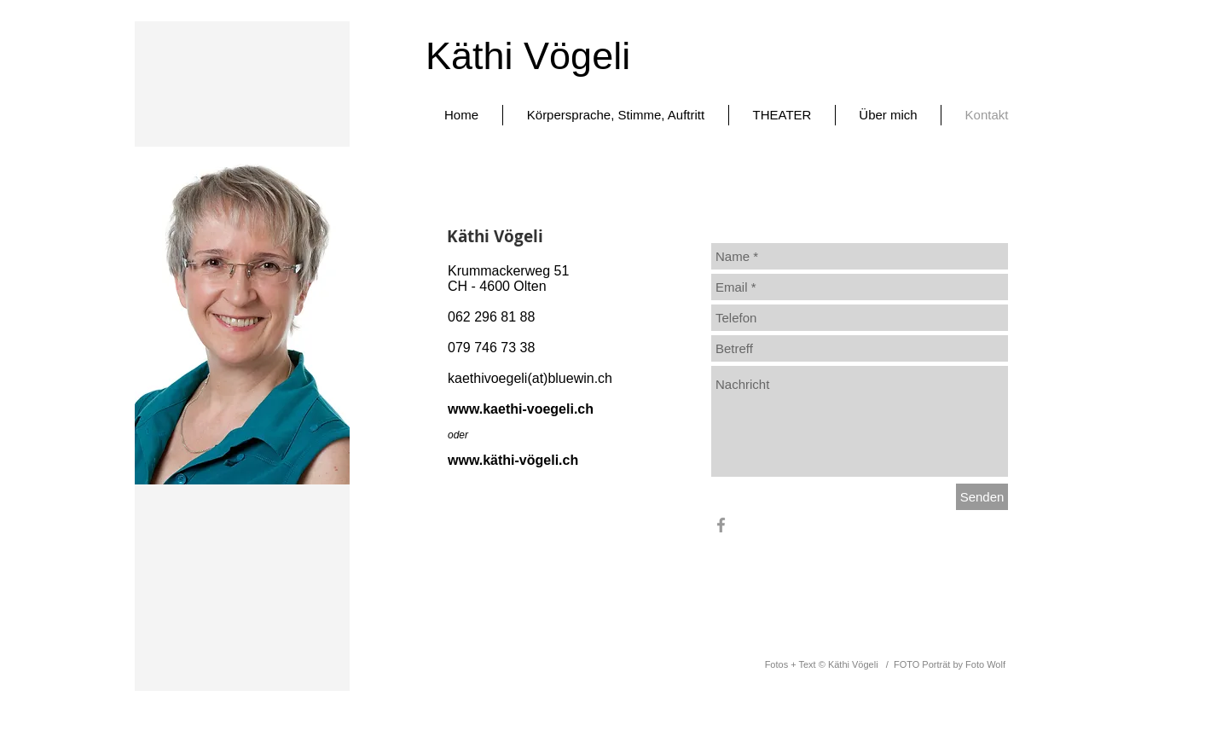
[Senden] (982, 497)
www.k (469, 460)
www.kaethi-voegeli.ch (521, 409)
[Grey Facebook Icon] (721, 525)
